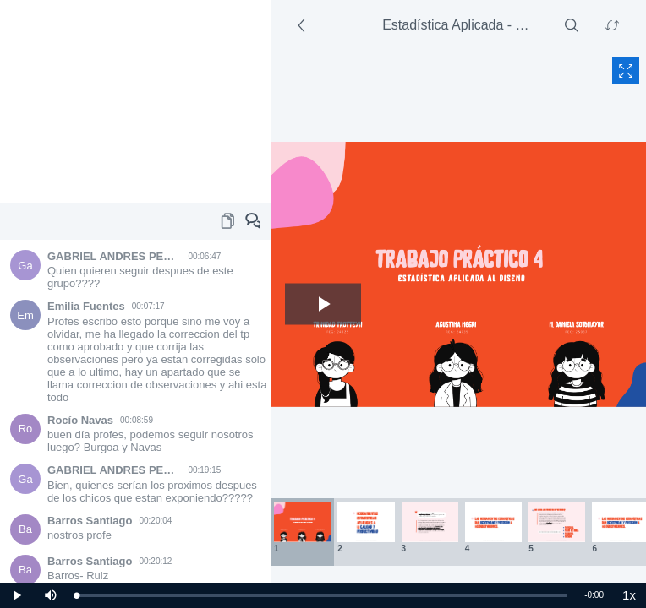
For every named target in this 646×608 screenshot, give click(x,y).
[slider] (321, 595)
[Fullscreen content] (625, 70)
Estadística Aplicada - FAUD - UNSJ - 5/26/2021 (460, 25)
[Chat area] (135, 411)
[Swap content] (612, 25)
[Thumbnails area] (458, 532)
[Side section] (304, 25)
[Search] (571, 25)
